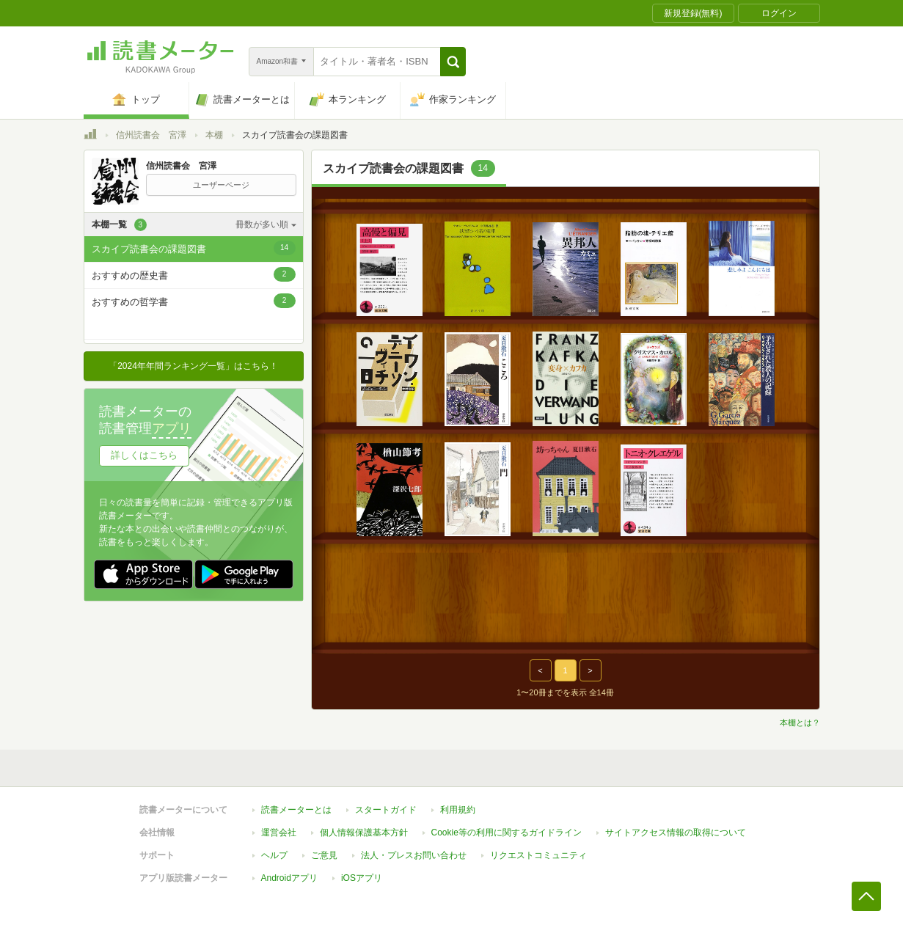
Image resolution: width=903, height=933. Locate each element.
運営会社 (278, 832)
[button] (453, 61)
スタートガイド (386, 809)
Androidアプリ (289, 878)
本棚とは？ (800, 722)
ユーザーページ (221, 184)
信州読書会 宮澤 (151, 135)
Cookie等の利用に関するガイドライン (506, 832)
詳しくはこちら (144, 455)
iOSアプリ (361, 878)
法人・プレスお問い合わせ (414, 855)
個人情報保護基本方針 (364, 832)
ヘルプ (274, 855)
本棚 (214, 135)
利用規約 (457, 809)
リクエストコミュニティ (538, 855)
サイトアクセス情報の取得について (675, 832)
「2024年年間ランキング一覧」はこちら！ (193, 366)
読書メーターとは (296, 809)
